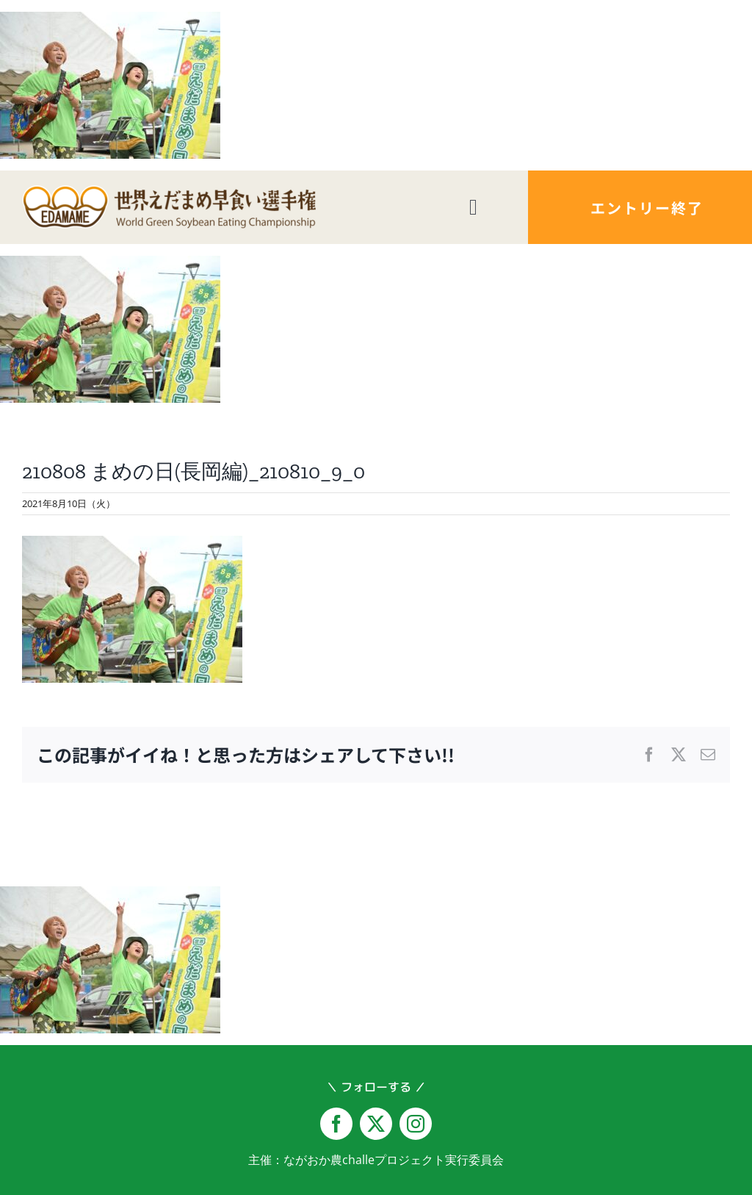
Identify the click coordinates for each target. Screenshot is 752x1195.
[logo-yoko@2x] (169, 191)
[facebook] (336, 1124)
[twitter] (376, 1124)
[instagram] (416, 1124)
